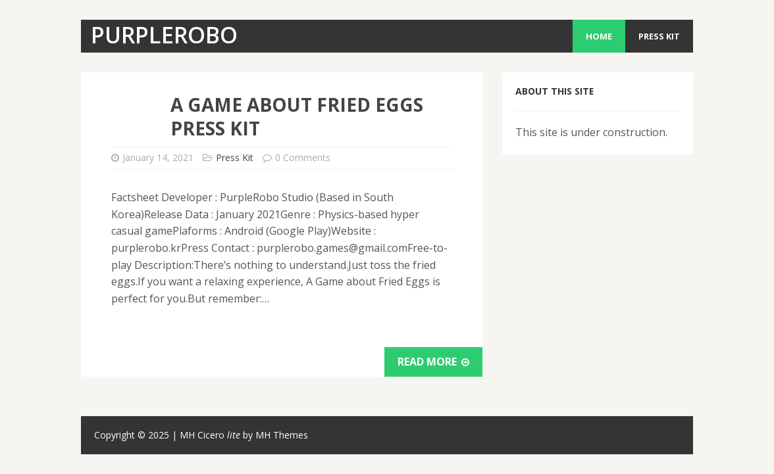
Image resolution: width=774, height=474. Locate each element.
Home (599, 36)
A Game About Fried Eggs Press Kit (296, 116)
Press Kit (659, 36)
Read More (433, 361)
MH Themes (281, 435)
